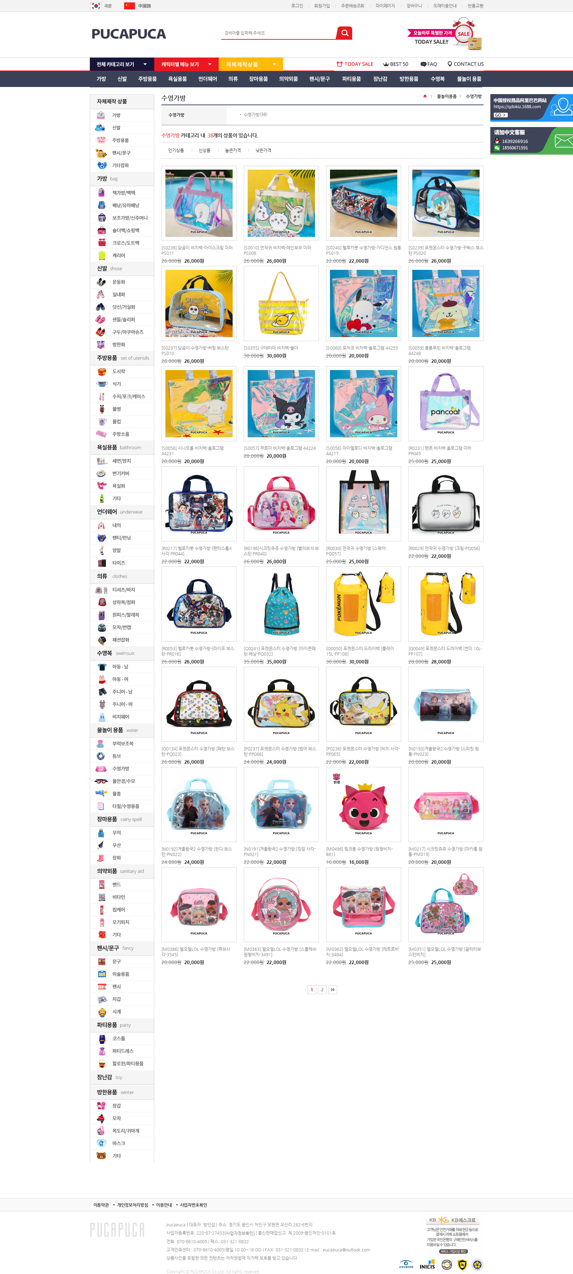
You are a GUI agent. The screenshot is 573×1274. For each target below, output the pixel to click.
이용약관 (101, 1204)
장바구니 (414, 5)
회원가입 (322, 5)
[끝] (332, 989)
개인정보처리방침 (132, 1204)
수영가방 (251, 114)
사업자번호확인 (193, 1204)
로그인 (297, 5)
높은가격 (233, 150)
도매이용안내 (445, 5)
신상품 (204, 150)
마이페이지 (385, 5)
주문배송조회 (352, 5)
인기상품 (176, 150)
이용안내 (163, 1204)
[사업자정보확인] (239, 1233)
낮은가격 (263, 150)
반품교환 (475, 5)
